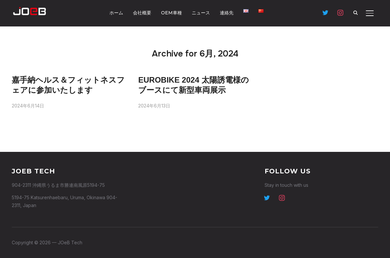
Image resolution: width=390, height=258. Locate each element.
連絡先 (227, 13)
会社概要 (142, 13)
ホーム (116, 13)
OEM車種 (171, 13)
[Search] (355, 12)
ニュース (201, 13)
